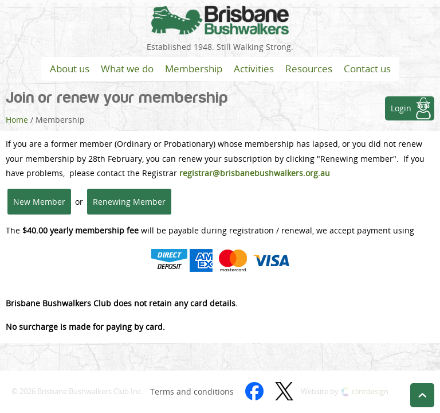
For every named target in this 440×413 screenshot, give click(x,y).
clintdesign (370, 391)
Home (17, 119)
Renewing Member (129, 201)
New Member (39, 201)
